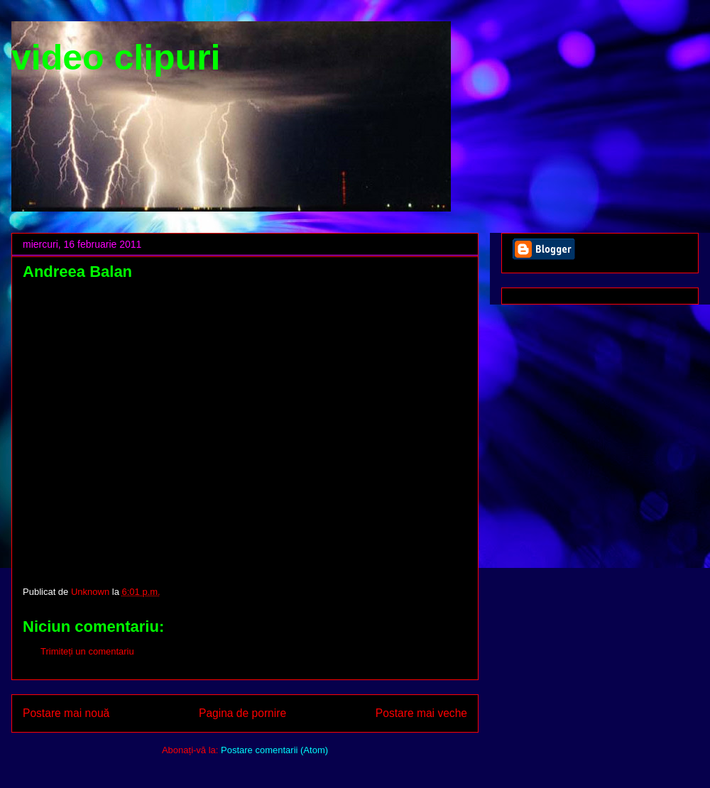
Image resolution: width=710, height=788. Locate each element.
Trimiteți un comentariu (87, 651)
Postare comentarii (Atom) (274, 750)
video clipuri (116, 57)
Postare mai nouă (66, 713)
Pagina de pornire (242, 713)
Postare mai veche (421, 713)
